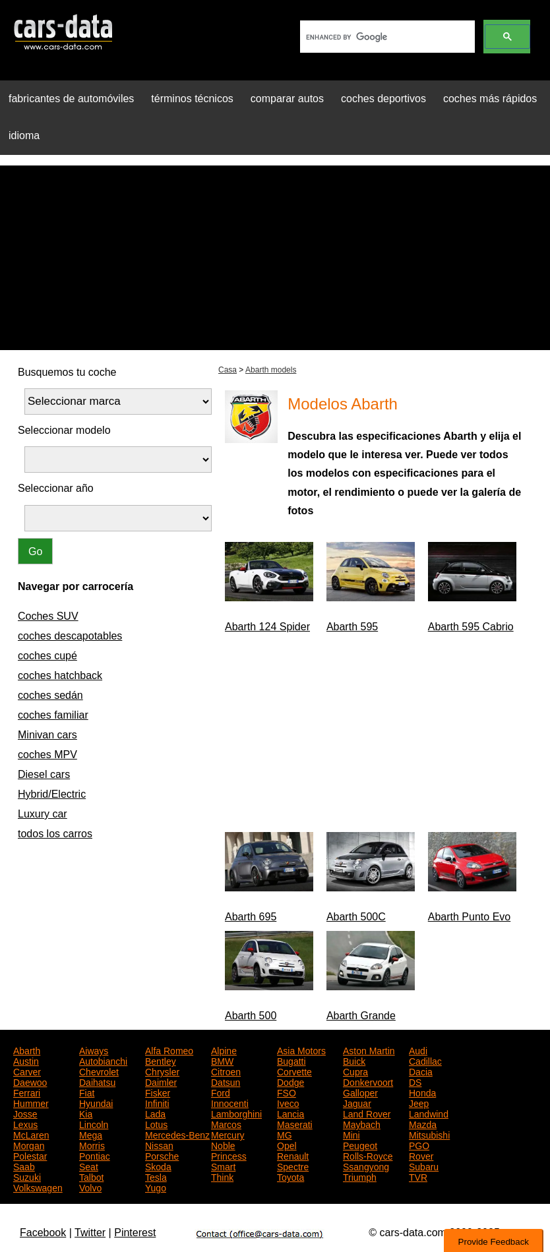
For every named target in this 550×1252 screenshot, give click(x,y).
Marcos (226, 1123)
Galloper (360, 1092)
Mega (90, 1134)
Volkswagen (38, 1187)
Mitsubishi (429, 1134)
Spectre (293, 1166)
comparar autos (287, 98)
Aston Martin (369, 1050)
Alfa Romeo (169, 1050)
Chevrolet (99, 1071)
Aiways (93, 1050)
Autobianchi (103, 1060)
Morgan (28, 1144)
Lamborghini (236, 1113)
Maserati (295, 1123)
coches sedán (50, 695)
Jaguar (357, 1102)
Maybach (362, 1123)
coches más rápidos (490, 98)
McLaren (31, 1134)
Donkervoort (368, 1081)
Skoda (158, 1166)
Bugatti (291, 1060)
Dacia (421, 1071)
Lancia (290, 1113)
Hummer (31, 1102)
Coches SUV (48, 616)
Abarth (26, 1050)
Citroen (226, 1071)
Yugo (155, 1187)
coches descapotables (70, 635)
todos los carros (55, 833)
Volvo (90, 1187)
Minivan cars (47, 734)
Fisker (157, 1092)
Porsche (162, 1155)
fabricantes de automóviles (71, 98)
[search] (386, 37)
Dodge (290, 1081)
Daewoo (30, 1081)
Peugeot (360, 1144)
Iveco (288, 1102)
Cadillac (425, 1060)
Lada (155, 1113)
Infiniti (157, 1102)
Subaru (424, 1166)
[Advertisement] (275, 257)
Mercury (228, 1134)
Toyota (290, 1176)
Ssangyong (366, 1166)
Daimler (161, 1081)
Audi (418, 1050)
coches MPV (47, 754)
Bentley (160, 1060)
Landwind (428, 1113)
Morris (92, 1144)
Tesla (156, 1176)
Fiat (86, 1092)
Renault (293, 1155)
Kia (85, 1113)
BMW (222, 1060)
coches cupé (47, 655)
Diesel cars (44, 774)
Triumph (360, 1176)
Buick (354, 1060)
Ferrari (26, 1092)
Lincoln (93, 1123)
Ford (220, 1092)
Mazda (423, 1123)
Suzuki (27, 1176)
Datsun (225, 1081)
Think (222, 1176)
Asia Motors (301, 1050)
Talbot (91, 1176)
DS (415, 1081)
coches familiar (53, 715)
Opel (287, 1144)
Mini (351, 1134)
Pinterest (135, 1232)
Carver (27, 1071)
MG (284, 1134)
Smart (223, 1166)
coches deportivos (383, 98)
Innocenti (230, 1102)
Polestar (30, 1155)
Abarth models (270, 369)
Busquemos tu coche (67, 372)
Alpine (224, 1050)
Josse (25, 1113)
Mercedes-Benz (177, 1134)
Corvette (294, 1071)
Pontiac (94, 1155)
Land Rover (366, 1113)
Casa (227, 369)
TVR (418, 1176)
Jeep (419, 1102)
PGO (419, 1144)
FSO (286, 1092)
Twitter (90, 1232)
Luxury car (42, 814)
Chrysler (162, 1071)
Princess (229, 1155)
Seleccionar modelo (64, 430)
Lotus (156, 1123)
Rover (421, 1155)
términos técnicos (192, 98)
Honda (422, 1092)
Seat (88, 1166)
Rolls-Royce (367, 1155)
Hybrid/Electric (52, 794)
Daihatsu (97, 1081)
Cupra (355, 1071)
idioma (24, 135)
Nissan (159, 1144)
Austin (26, 1060)
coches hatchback (60, 675)
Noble (223, 1144)
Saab (24, 1166)
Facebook (43, 1232)
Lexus (25, 1123)
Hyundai (96, 1102)
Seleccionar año (56, 488)
